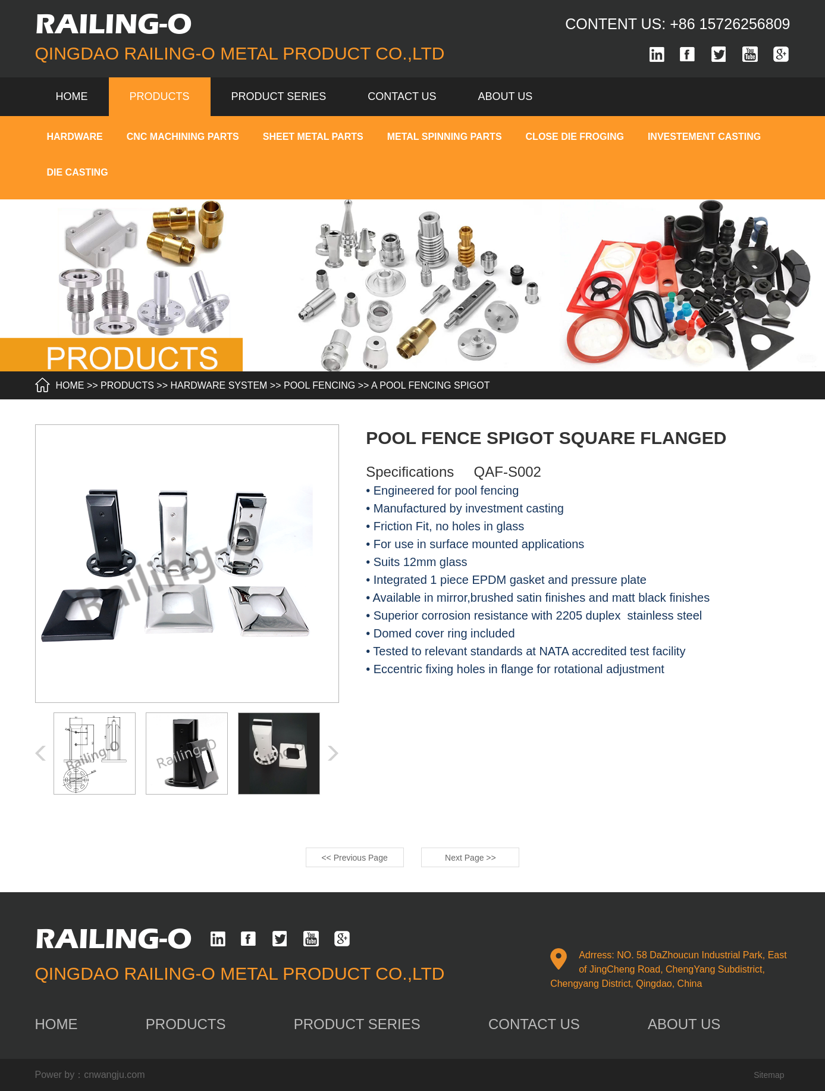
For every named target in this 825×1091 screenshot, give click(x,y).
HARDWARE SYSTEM (218, 385)
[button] (333, 753)
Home (72, 96)
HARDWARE (75, 137)
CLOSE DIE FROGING (575, 137)
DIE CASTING (77, 172)
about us (505, 96)
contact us (402, 96)
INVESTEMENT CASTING (704, 137)
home (56, 1024)
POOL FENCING (319, 385)
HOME (70, 385)
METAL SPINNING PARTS (444, 137)
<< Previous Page (354, 857)
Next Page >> (470, 857)
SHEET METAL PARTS (313, 137)
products (160, 96)
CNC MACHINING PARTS (183, 137)
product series (279, 96)
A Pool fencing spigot (430, 385)
